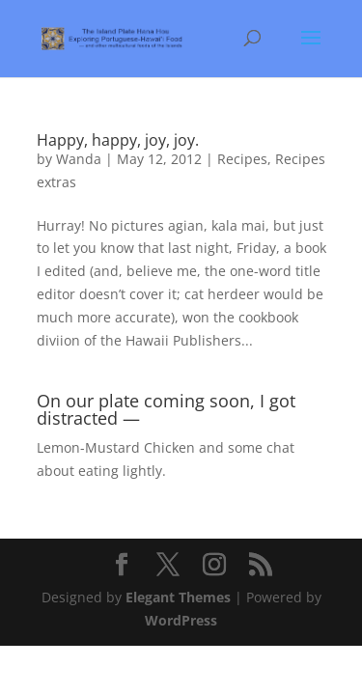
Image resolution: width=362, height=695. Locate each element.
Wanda (78, 159)
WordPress (181, 620)
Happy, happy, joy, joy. (118, 140)
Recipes (242, 159)
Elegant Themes (178, 597)
